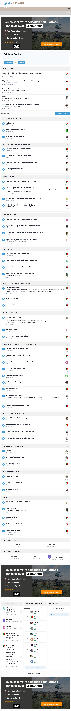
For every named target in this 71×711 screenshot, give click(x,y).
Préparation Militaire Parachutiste (16, 399)
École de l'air (10, 275)
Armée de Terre (8, 177)
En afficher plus (36, 667)
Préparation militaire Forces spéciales (36, 399)
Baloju (5, 82)
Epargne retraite (11, 489)
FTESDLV (6, 90)
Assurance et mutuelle (13, 483)
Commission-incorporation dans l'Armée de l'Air (23, 267)
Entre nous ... (8, 497)
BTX (7, 640)
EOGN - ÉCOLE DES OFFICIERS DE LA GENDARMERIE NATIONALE (24, 319)
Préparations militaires (13, 395)
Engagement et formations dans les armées (19, 344)
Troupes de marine (49, 189)
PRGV (35, 661)
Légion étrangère (12, 189)
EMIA (13, 207)
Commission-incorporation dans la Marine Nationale (24, 232)
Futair (5, 74)
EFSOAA (17, 275)
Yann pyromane (38, 611)
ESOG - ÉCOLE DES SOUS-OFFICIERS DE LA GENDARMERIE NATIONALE (26, 321)
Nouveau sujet (62, 113)
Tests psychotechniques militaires (18, 382)
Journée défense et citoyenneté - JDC (19, 406)
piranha (36, 655)
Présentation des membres (23, 98)
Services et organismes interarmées (16, 283)
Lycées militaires (11, 388)
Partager (63, 614)
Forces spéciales (11, 298)
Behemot (36, 644)
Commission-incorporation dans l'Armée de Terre (23, 198)
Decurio (36, 622)
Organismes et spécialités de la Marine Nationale (23, 226)
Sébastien (9, 626)
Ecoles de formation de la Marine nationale (21, 239)
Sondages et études (12, 530)
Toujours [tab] (44, 607)
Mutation (8, 450)
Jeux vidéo (24, 510)
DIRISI (30, 291)
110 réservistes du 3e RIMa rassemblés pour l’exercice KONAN (12, 636)
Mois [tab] (33, 607)
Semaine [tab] (27, 607)
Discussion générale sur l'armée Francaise (21, 162)
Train (61, 189)
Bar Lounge (18, 74)
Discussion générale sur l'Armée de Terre (20, 181)
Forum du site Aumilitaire (22, 90)
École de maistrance (20, 241)
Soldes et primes (11, 476)
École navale (10, 241)
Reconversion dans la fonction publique (19, 438)
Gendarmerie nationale (13, 317)
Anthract (36, 633)
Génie (15, 82)
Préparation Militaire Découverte (16, 397)
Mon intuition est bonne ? (10, 89)
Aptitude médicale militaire (15, 368)
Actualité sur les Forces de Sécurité (18, 155)
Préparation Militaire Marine (51, 397)
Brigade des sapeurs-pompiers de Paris (19, 336)
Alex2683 (36, 639)
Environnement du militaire (13, 446)
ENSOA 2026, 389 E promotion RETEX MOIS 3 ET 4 (22, 104)
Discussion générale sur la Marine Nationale (21, 219)
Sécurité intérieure (10, 313)
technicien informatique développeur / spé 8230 (12, 610)
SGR (7, 628)
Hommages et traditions (14, 169)
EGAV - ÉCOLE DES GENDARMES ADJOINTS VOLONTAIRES (23, 322)
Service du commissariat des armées (17, 289)
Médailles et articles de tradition (17, 524)
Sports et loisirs (11, 508)
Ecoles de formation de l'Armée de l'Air (19, 273)
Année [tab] (38, 607)
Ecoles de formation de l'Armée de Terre (20, 205)
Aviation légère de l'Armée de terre (22, 191)
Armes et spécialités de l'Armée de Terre (20, 188)
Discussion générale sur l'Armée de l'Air (20, 253)
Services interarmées (13, 287)
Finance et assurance (11, 472)
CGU (42, 673)
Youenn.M (9, 619)
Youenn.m (8, 621)
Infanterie (20, 189)
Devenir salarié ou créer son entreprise (19, 431)
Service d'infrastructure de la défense (17, 291)
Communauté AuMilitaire (12, 119)
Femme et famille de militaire (16, 457)
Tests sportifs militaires (14, 375)
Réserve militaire (11, 305)
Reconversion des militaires (13, 414)
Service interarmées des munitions (42, 291)
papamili (36, 628)
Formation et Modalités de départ (17, 425)
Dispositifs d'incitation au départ (17, 418)
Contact (38, 673)
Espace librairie (11, 517)
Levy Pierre (37, 650)
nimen (7, 614)
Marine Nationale (9, 215)
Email (53, 614)
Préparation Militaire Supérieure (34, 397)
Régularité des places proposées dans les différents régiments (22, 81)
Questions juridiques (13, 464)
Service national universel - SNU (17, 348)
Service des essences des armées (37, 289)
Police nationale (11, 329)
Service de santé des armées (56, 289)
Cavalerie (26, 189)
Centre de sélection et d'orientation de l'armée (22, 362)
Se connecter (8, 62)
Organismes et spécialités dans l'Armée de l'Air (22, 260)
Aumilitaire (6, 8)
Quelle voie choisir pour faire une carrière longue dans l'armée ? (23, 73)
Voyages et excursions (13, 510)
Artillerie (32, 189)
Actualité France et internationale (16, 144)
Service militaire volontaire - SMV (17, 355)
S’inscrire (21, 62)
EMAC (30, 207)
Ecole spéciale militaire (22, 207)
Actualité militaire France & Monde (18, 149)
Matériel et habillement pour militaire (18, 502)
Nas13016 (5, 96)
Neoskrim (6, 106)
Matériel (9, 191)
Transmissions (39, 189)
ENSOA (18, 106)
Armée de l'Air (8, 249)
